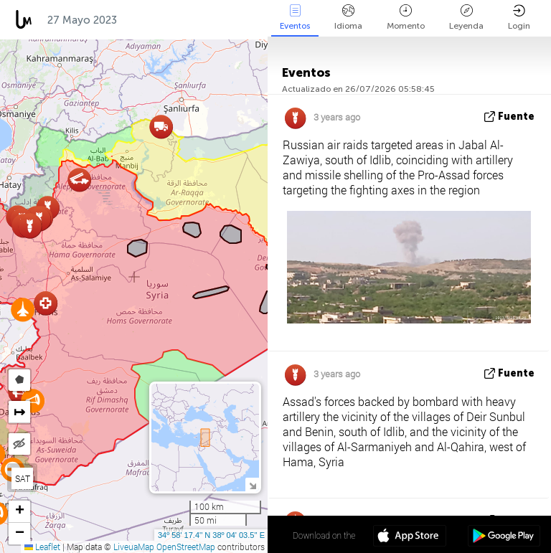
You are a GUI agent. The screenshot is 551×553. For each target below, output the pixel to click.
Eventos (295, 17)
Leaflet (42, 546)
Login (519, 17)
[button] (23, 309)
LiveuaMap (133, 546)
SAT (22, 478)
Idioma (348, 17)
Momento (406, 17)
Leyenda (466, 17)
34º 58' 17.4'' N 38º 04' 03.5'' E (211, 535)
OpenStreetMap (185, 546)
